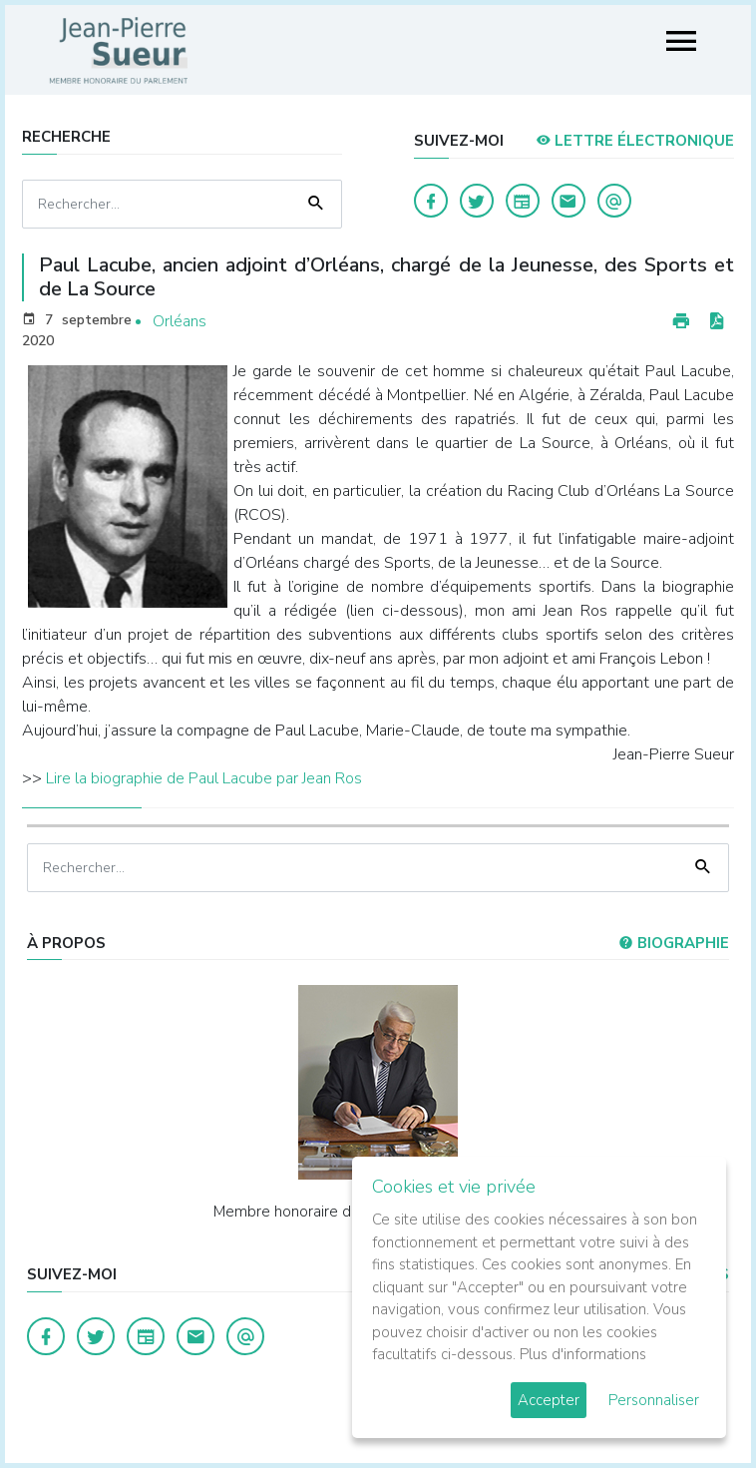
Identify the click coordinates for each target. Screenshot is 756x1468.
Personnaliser (653, 1400)
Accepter (548, 1400)
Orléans (179, 321)
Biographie (673, 943)
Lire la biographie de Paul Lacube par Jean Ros (204, 778)
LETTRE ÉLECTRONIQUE (635, 141)
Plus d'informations (583, 1354)
